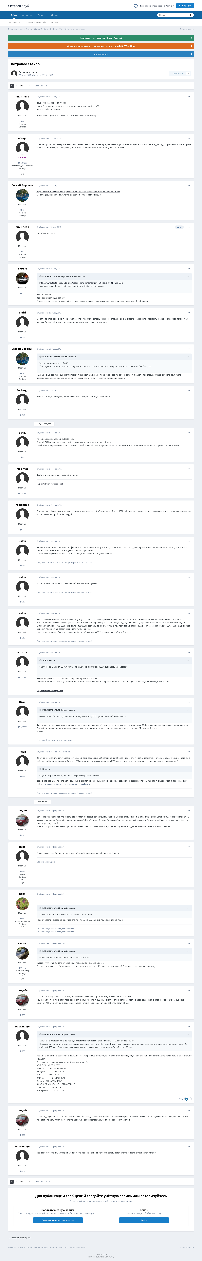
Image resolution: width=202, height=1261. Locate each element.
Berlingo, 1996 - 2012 (43, 75)
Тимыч (22, 268)
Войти (144, 1220)
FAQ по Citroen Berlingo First (50, 484)
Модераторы (15, 22)
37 (22, 529)
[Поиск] (172, 15)
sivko (22, 846)
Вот (38, 583)
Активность (27, 15)
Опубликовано (49, 96)
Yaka (181, 1099)
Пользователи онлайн (36, 22)
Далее (23, 86)
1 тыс (22, 968)
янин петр (31, 72)
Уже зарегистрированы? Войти (157, 6)
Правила (42, 15)
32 (22, 293)
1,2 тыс (22, 726)
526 (22, 835)
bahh (22, 893)
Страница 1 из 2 (42, 86)
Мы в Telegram (101, 54)
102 (22, 1051)
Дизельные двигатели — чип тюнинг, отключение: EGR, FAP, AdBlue (101, 46)
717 (22, 565)
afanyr (22, 138)
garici (22, 312)
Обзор (14, 16)
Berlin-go (22, 390)
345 (22, 415)
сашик (22, 943)
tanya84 (22, 810)
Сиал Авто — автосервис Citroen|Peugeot (101, 38)
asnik (22, 432)
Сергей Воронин (22, 185)
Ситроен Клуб (18, 6)
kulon (22, 541)
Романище (22, 1026)
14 (22, 337)
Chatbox (54, 15)
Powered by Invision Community (101, 1257)
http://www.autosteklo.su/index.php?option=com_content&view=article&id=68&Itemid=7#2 (78, 191)
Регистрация (185, 5)
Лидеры (54, 22)
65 (22, 210)
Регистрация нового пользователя (58, 1220)
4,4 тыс (22, 163)
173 (22, 871)
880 (22, 918)
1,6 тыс (22, 493)
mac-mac (22, 468)
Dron (22, 702)
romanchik (22, 504)
